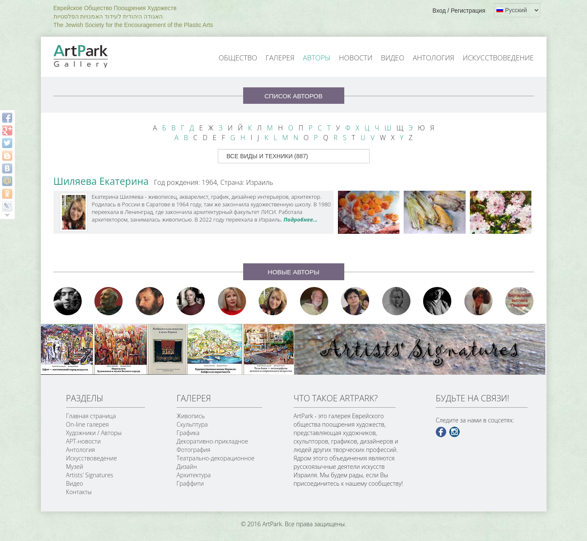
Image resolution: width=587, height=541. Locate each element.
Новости (356, 57)
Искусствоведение (498, 57)
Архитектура (194, 475)
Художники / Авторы (94, 433)
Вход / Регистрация (458, 10)
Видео (393, 57)
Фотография (193, 450)
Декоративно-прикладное (212, 441)
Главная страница (91, 416)
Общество (238, 57)
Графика (188, 433)
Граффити (190, 483)
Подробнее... (301, 219)
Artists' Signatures (89, 475)
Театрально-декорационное (216, 458)
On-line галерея (87, 424)
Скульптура (192, 424)
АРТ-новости (83, 441)
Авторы (317, 57)
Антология (433, 57)
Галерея (279, 57)
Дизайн (187, 467)
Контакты (79, 492)
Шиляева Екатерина (101, 181)
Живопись (191, 416)
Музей (74, 467)
